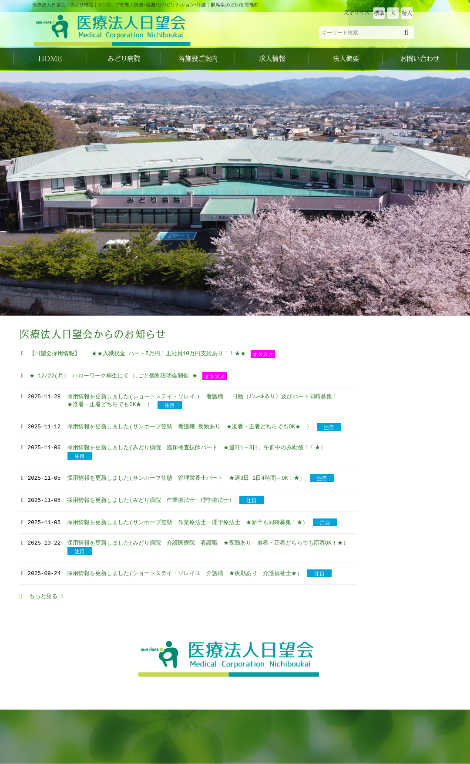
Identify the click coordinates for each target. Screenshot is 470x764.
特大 (407, 13)
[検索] (406, 32)
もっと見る (46, 597)
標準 (379, 13)
